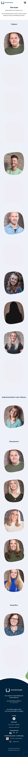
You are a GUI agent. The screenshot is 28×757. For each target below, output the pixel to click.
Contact (21, 711)
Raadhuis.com (17, 750)
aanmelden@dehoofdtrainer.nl (14, 701)
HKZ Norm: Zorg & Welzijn (14, 739)
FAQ (15, 711)
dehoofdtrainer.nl (16, 749)
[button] (25, 2)
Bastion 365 (14, 742)
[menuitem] (14, 719)
